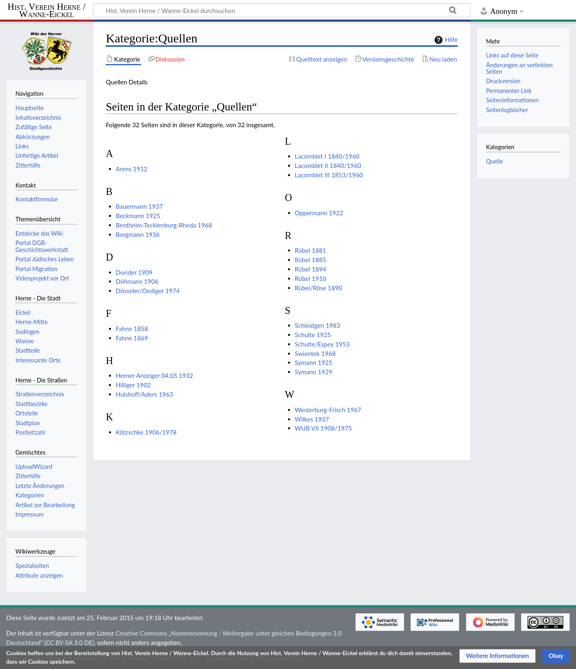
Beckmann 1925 (138, 215)
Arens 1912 (132, 168)
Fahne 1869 (132, 338)
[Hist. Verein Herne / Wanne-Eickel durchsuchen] (281, 10)
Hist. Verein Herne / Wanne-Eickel (47, 10)
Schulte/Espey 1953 (322, 344)
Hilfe (445, 40)
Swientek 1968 (315, 353)
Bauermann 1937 (139, 206)
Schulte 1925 (313, 334)
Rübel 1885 (310, 259)
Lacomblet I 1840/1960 (327, 156)
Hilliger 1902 (133, 385)
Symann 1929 (313, 371)
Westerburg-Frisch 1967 (328, 409)
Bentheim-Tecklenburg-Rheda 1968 (164, 225)
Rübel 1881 (310, 250)
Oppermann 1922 (319, 212)
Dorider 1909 (134, 272)
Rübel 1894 (310, 269)
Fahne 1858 (132, 328)
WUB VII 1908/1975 (323, 428)
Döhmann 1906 (137, 281)
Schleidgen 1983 (317, 325)
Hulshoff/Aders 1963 (144, 394)
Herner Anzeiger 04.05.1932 (154, 375)
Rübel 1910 (310, 278)
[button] (497, 656)
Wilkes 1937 (312, 419)
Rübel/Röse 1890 (318, 287)
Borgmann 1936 (138, 234)
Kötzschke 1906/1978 (146, 432)
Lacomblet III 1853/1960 (329, 175)
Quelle (494, 161)
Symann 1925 (313, 362)
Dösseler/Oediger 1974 (148, 290)
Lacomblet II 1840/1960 (328, 165)
